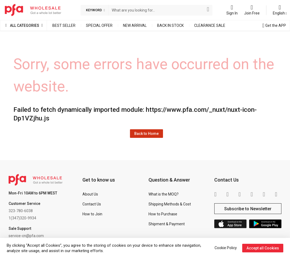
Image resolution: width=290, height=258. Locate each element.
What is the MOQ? (163, 194)
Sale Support (20, 228)
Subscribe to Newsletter (247, 208)
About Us (90, 194)
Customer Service (24, 203)
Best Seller (63, 25)
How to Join (92, 214)
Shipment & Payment (166, 224)
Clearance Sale (209, 25)
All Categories (24, 25)
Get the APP (275, 25)
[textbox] (157, 10)
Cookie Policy (226, 248)
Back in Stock (170, 25)
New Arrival (135, 25)
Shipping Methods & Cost (169, 204)
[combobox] (157, 10)
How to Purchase (162, 214)
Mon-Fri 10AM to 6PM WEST (33, 193)
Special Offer (99, 25)
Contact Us (91, 204)
